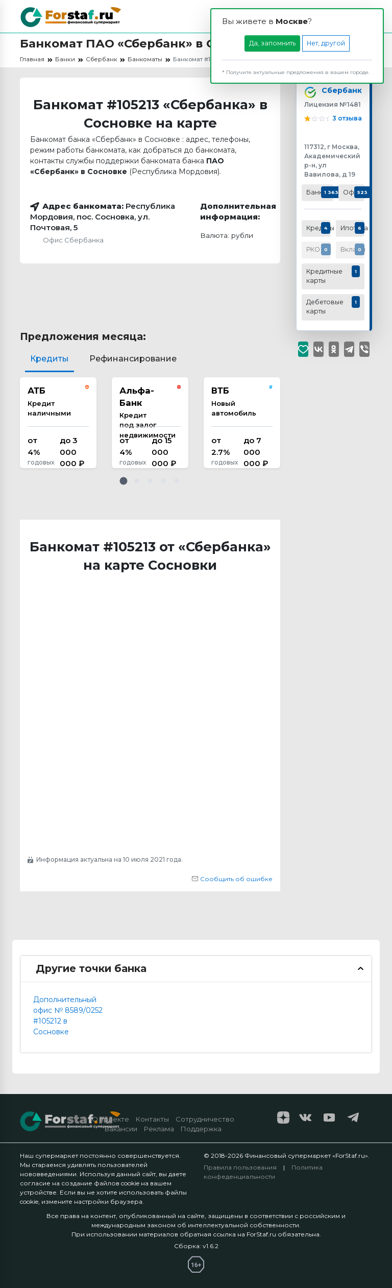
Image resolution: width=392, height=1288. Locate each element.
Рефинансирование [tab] (133, 358)
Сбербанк (339, 92)
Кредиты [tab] (49, 358)
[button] (123, 480)
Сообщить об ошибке (232, 879)
